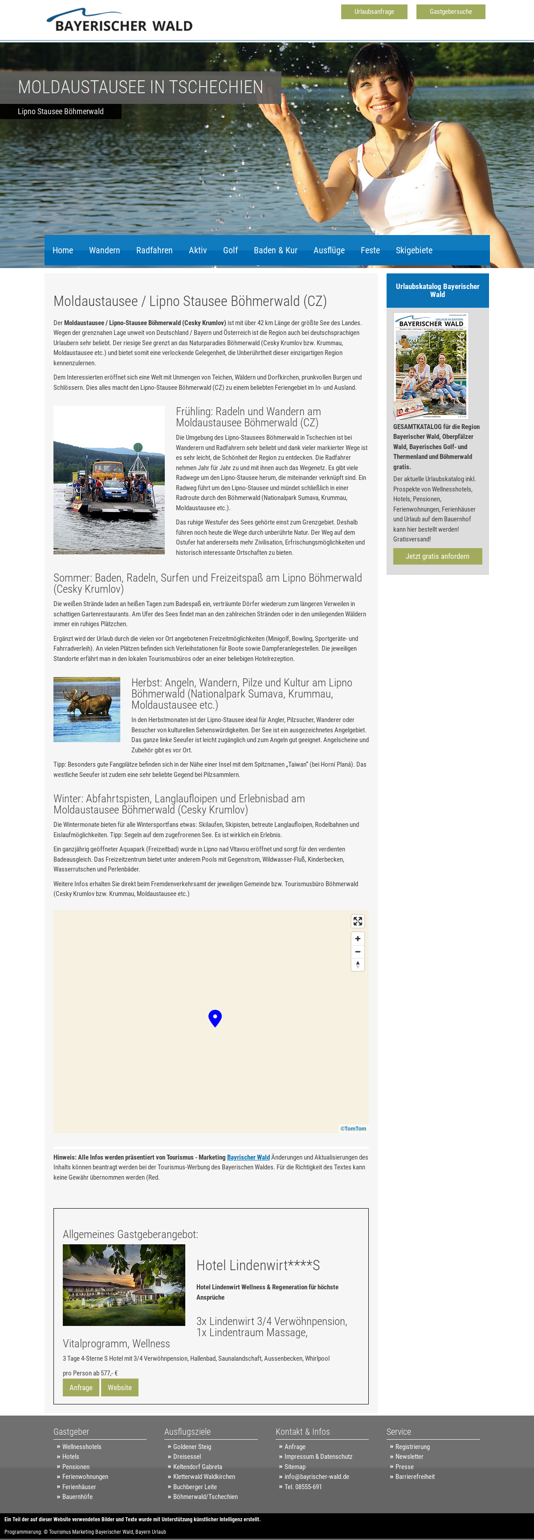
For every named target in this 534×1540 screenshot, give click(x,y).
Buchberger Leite (195, 1487)
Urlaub (159, 1532)
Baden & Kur (276, 250)
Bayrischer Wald (248, 1157)
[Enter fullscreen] (357, 921)
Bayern (143, 1532)
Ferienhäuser (79, 1487)
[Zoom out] (357, 951)
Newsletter (409, 1457)
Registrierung (412, 1447)
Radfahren (154, 250)
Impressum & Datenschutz (319, 1457)
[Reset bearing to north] (357, 964)
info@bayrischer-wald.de (317, 1477)
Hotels (70, 1457)
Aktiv (198, 250)
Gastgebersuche (451, 12)
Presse (404, 1467)
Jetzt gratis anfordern (437, 556)
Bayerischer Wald (114, 1532)
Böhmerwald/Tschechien (205, 1497)
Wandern (104, 250)
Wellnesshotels (82, 1447)
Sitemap (295, 1467)
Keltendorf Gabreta (197, 1467)
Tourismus (60, 1532)
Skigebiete (414, 250)
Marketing (83, 1532)
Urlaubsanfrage (374, 12)
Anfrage (81, 1387)
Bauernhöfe (77, 1497)
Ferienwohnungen (85, 1477)
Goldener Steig (192, 1447)
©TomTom (354, 1129)
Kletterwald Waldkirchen (204, 1477)
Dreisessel (187, 1457)
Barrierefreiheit (415, 1477)
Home (63, 250)
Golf (230, 250)
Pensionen (76, 1467)
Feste (370, 250)
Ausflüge (329, 250)
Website (120, 1387)
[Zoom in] (357, 938)
